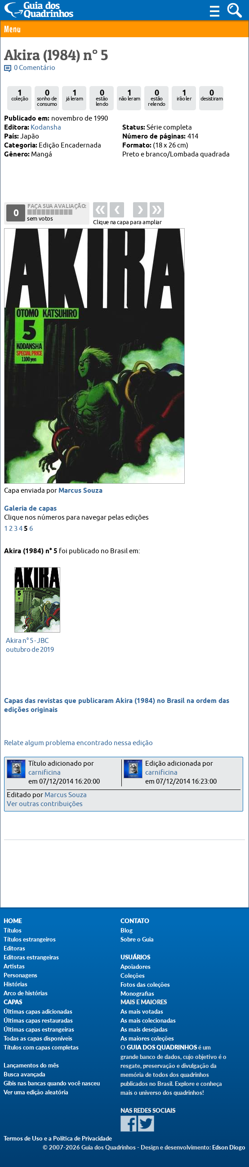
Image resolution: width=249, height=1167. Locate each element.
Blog (126, 930)
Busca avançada (24, 1074)
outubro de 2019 (35, 644)
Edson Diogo (228, 1147)
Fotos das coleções (145, 984)
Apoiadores (135, 966)
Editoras (14, 948)
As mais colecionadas (148, 1020)
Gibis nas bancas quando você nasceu (52, 1083)
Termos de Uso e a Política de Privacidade (58, 1138)
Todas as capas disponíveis (38, 1038)
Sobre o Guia (137, 939)
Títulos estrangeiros (30, 939)
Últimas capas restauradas (38, 1020)
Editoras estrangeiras (31, 957)
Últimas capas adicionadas (38, 1011)
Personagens (20, 975)
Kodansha (46, 127)
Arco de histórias (26, 993)
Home (13, 921)
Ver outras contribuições (45, 804)
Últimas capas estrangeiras (39, 1029)
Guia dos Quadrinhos (162, 1047)
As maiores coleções (147, 1038)
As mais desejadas (144, 1029)
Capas (13, 1002)
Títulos (13, 930)
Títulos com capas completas (41, 1047)
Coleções (132, 975)
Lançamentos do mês (31, 1065)
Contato (134, 921)
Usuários (135, 957)
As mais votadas (141, 1011)
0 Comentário (34, 68)
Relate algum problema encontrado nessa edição (78, 743)
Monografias (137, 993)
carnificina (44, 772)
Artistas (14, 966)
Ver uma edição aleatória (36, 1092)
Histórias (15, 984)
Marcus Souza (80, 492)
